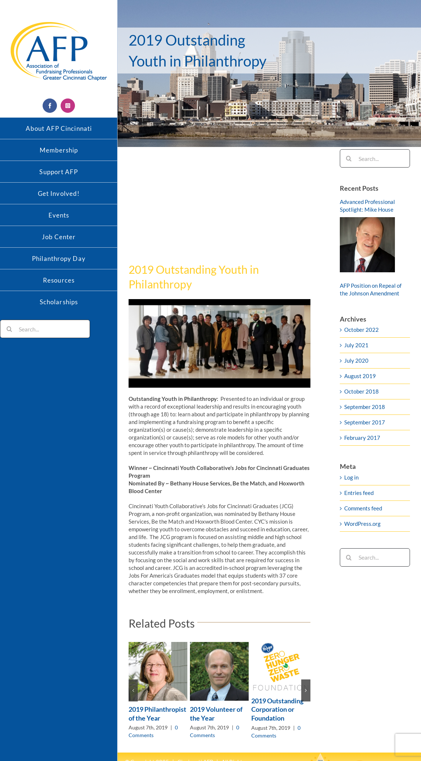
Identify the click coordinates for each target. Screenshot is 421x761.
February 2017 (362, 437)
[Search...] (45, 329)
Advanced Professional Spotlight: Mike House (367, 205)
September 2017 (364, 422)
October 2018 (361, 391)
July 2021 (356, 345)
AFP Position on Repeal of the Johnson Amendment (371, 289)
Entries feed (359, 492)
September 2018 (364, 406)
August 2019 (360, 376)
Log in (351, 477)
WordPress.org (362, 523)
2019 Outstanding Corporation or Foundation (277, 709)
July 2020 (356, 360)
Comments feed (363, 508)
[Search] (9, 329)
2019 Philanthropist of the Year (157, 713)
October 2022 (361, 329)
